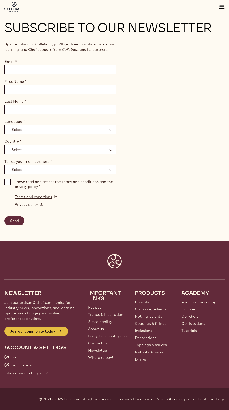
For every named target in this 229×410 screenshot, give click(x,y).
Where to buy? (100, 357)
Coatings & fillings (150, 323)
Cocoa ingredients (151, 309)
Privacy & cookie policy (175, 399)
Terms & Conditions (135, 399)
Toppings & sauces (151, 345)
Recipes (94, 307)
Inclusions (143, 330)
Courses (188, 309)
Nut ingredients (148, 316)
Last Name (15, 101)
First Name (15, 81)
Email (10, 61)
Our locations (193, 323)
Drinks (140, 359)
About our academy (198, 302)
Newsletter (98, 350)
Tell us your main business (28, 161)
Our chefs (190, 316)
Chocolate (144, 302)
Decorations (145, 338)
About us (96, 329)
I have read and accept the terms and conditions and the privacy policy (64, 184)
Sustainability (100, 321)
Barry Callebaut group (107, 336)
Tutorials (189, 330)
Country (12, 141)
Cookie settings (211, 399)
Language (14, 121)
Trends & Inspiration (105, 314)
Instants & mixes (149, 352)
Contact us (97, 343)
